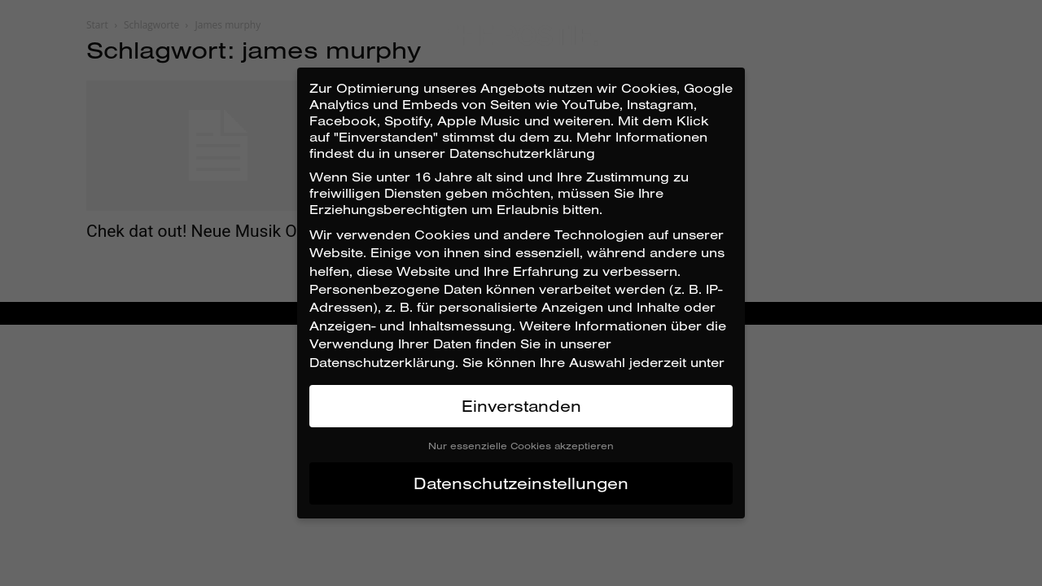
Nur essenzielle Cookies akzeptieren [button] (521, 446)
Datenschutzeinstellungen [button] (521, 483)
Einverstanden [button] (521, 406)
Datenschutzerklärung (382, 362)
